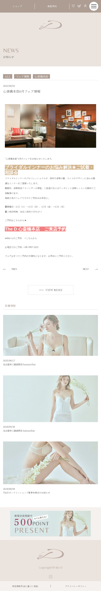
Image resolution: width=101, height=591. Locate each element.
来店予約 (52, 6)
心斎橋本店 (41, 76)
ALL (7, 76)
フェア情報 (22, 76)
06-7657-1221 (32, 247)
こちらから (31, 238)
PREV (14, 269)
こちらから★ (20, 220)
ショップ (17, 6)
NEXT (86, 269)
